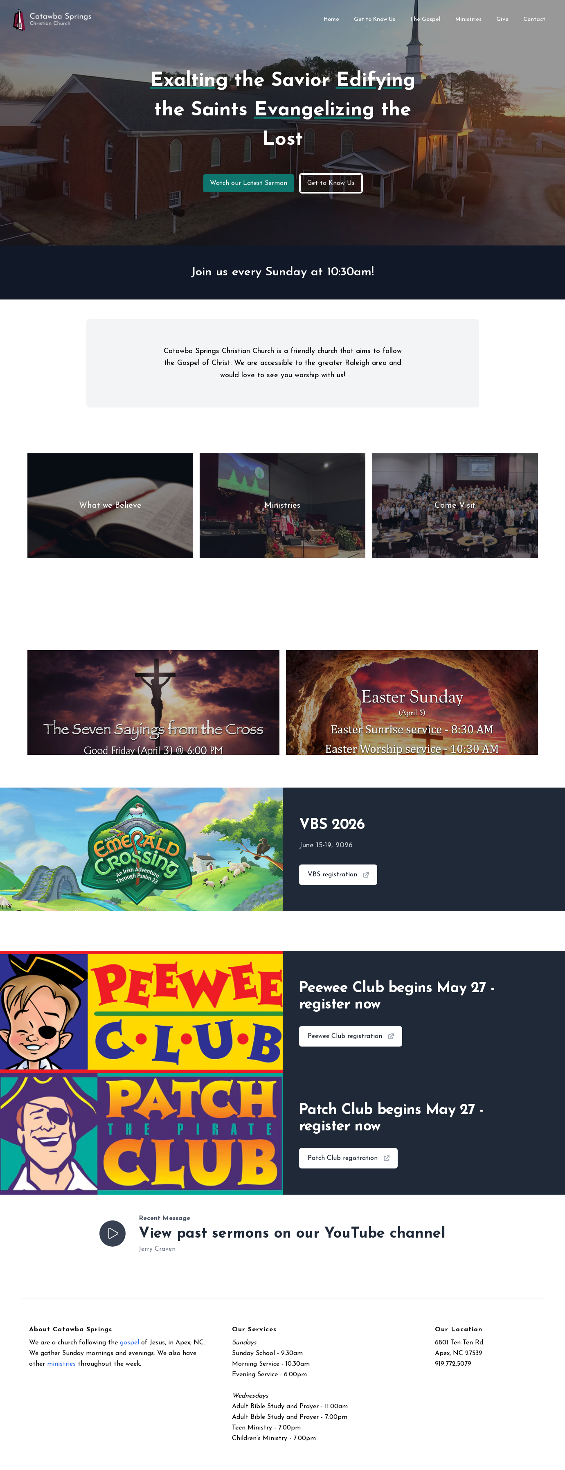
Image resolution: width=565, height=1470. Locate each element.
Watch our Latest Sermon (248, 183)
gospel (129, 1342)
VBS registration (339, 875)
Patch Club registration (349, 1158)
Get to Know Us (331, 183)
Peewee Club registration (351, 1036)
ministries (61, 1364)
